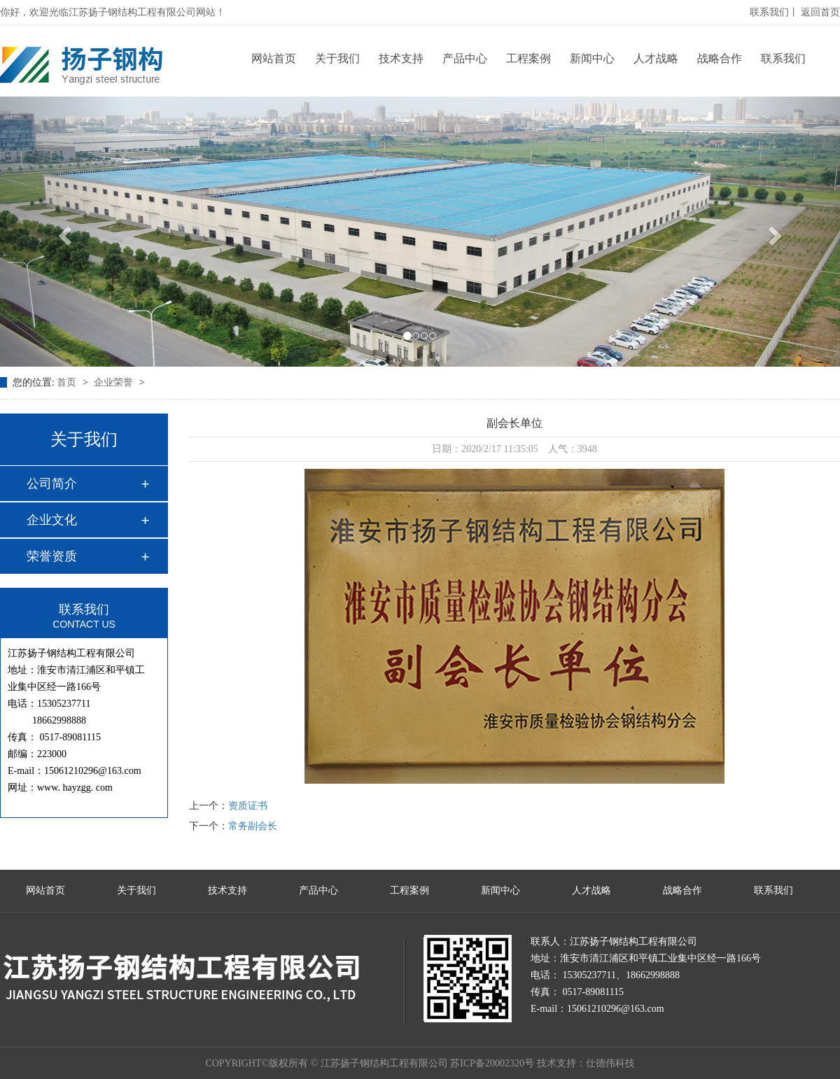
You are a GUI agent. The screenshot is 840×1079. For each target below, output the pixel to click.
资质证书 (247, 806)
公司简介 (52, 484)
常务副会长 (252, 826)
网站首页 (273, 58)
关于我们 (337, 58)
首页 (68, 382)
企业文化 (52, 520)
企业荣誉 (115, 382)
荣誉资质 (52, 556)
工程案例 (528, 58)
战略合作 (719, 58)
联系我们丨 (774, 12)
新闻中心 (592, 58)
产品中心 (464, 58)
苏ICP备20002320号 (492, 1063)
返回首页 (820, 12)
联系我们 (783, 58)
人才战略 (656, 58)
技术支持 (401, 58)
